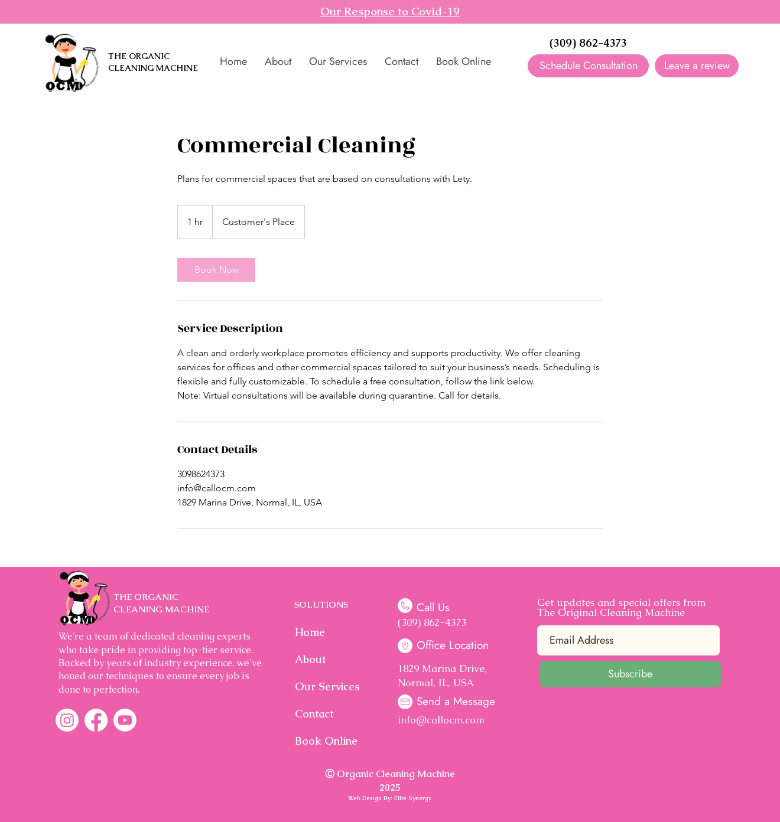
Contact (314, 713)
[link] (216, 270)
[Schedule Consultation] (588, 65)
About (310, 659)
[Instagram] (67, 720)
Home (310, 632)
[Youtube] (124, 720)
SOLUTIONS (321, 604)
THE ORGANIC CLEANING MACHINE (153, 62)
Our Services (325, 686)
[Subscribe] (630, 674)
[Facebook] (96, 720)
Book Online (325, 741)
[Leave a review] (697, 65)
